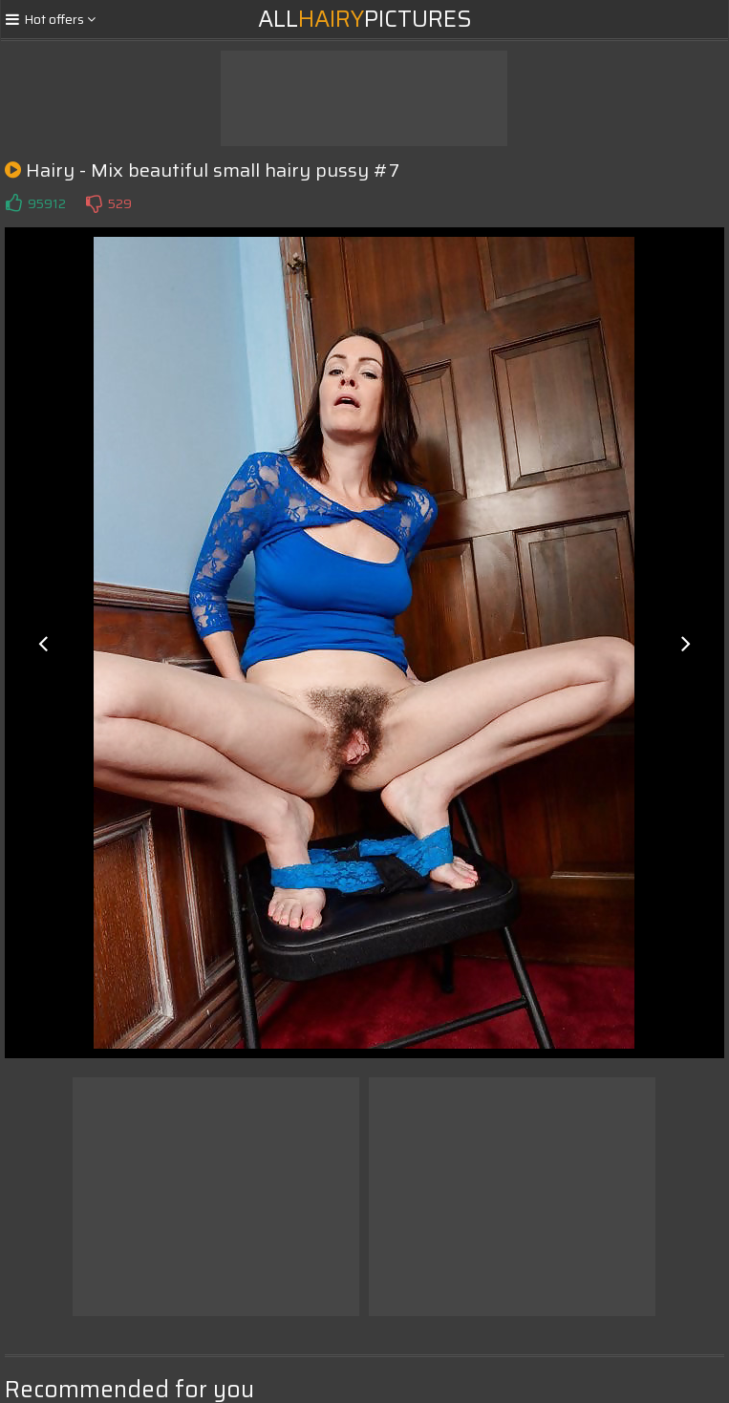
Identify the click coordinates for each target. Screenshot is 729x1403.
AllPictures (365, 19)
